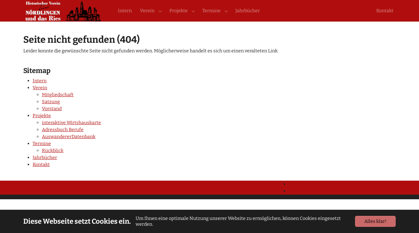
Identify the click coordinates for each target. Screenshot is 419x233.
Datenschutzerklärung (313, 194)
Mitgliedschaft (58, 105)
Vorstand (52, 119)
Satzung (51, 112)
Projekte (42, 126)
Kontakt (41, 175)
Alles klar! (375, 221)
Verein (40, 98)
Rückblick (52, 161)
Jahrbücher (45, 168)
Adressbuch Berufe (63, 140)
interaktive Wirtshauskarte (71, 133)
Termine (42, 154)
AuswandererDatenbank (68, 147)
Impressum (301, 201)
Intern (40, 91)
